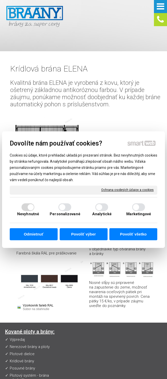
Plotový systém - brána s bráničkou (29, 337)
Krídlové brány (22, 320)
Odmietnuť (34, 234)
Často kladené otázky (80, 306)
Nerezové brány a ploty (30, 306)
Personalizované (65, 214)
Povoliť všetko (133, 234)
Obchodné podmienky (81, 320)
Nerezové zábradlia (26, 346)
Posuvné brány (22, 327)
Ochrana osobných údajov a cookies (127, 190)
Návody (68, 313)
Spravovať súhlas (109, 374)
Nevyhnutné (28, 214)
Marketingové (138, 214)
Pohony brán (20, 353)
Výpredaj (17, 298)
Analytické (102, 214)
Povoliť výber (83, 234)
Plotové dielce (22, 313)
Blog (66, 327)
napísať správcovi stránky (129, 369)
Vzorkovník (71, 298)
